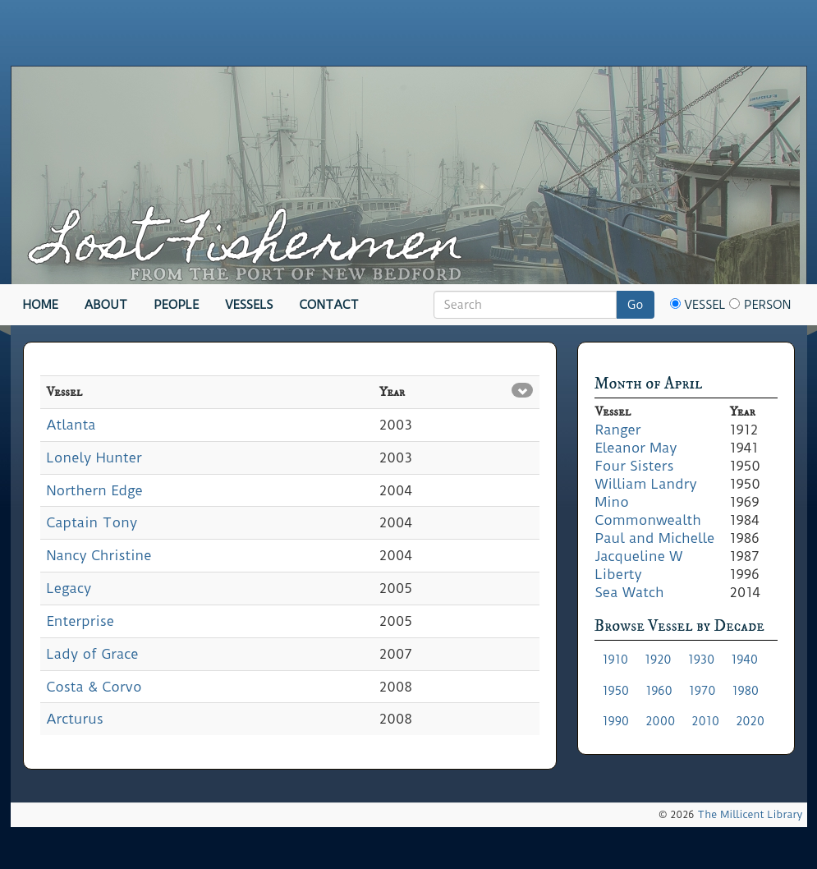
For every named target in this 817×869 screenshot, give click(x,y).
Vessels (249, 304)
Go (635, 304)
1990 (616, 721)
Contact (329, 304)
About (106, 304)
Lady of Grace (93, 654)
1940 (744, 659)
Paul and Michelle (655, 538)
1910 (616, 659)
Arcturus (75, 718)
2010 (705, 721)
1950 (616, 690)
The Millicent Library (749, 814)
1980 (745, 690)
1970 (702, 690)
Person (760, 304)
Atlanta (71, 424)
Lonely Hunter (94, 457)
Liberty (618, 574)
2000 (660, 721)
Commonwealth (648, 520)
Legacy (69, 588)
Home (40, 304)
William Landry (646, 484)
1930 (701, 659)
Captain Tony (92, 522)
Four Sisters (634, 465)
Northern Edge (95, 490)
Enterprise (81, 621)
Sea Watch (629, 592)
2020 (750, 721)
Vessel (698, 304)
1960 (658, 690)
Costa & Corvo (94, 686)
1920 (658, 659)
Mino (612, 502)
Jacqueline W (639, 556)
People (176, 304)
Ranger (618, 429)
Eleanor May (636, 447)
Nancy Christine (99, 555)
